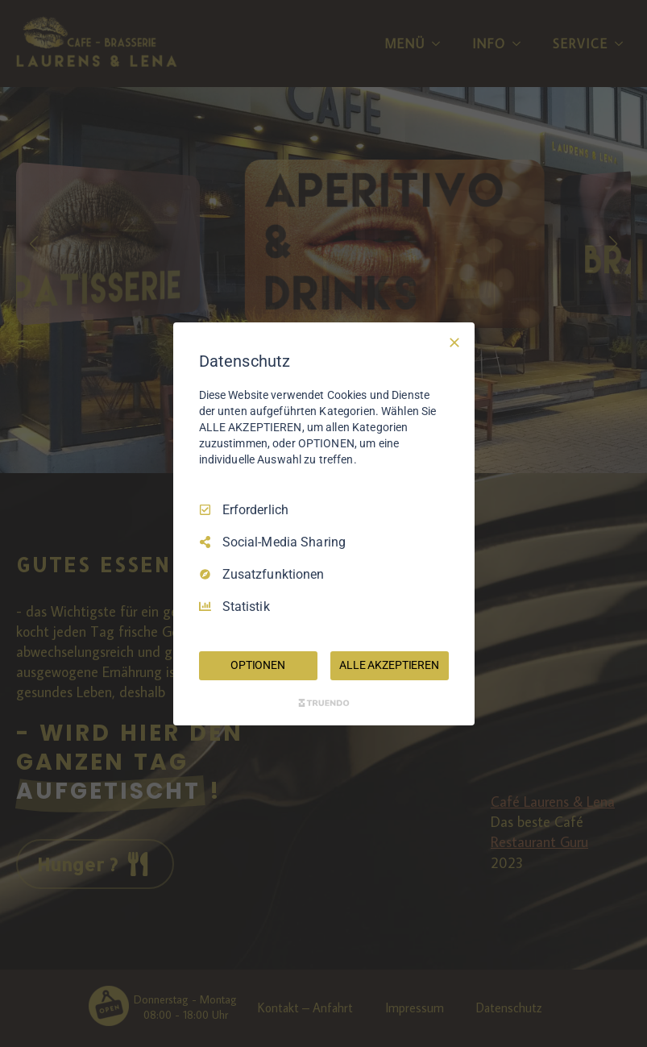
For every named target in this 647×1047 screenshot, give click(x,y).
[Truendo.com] (324, 702)
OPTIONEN (257, 665)
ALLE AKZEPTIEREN (389, 665)
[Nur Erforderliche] (454, 342)
